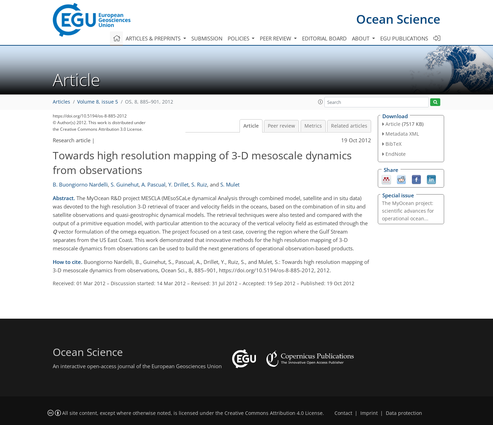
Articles (61, 102)
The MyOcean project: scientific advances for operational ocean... (408, 211)
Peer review (281, 126)
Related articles (349, 126)
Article (251, 126)
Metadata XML (402, 133)
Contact (343, 413)
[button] (320, 102)
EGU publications (404, 38)
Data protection (404, 413)
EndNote (395, 154)
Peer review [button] (276, 38)
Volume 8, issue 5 (97, 102)
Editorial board (324, 38)
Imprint (369, 413)
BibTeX (393, 144)
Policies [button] (239, 38)
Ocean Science (398, 19)
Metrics (313, 126)
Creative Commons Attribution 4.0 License (274, 413)
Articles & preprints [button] (154, 38)
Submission (206, 38)
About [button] (361, 38)
